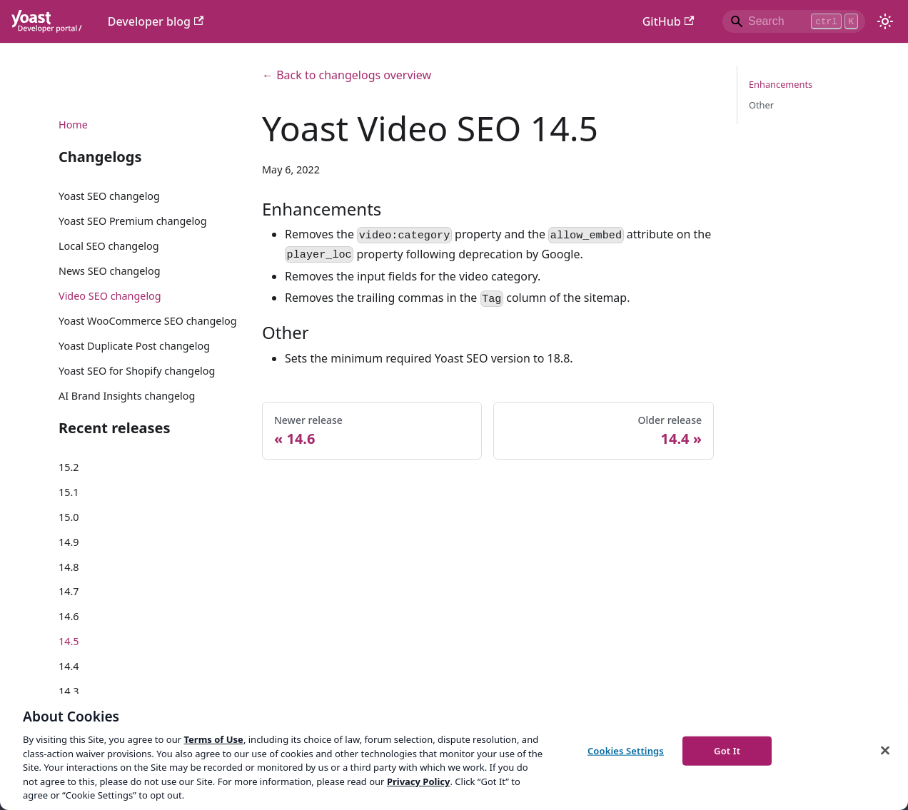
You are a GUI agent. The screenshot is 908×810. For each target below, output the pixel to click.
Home (73, 124)
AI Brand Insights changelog (127, 396)
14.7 (69, 591)
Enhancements (780, 84)
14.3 (69, 691)
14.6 (69, 616)
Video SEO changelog (110, 296)
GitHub (668, 21)
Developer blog (156, 21)
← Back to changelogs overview (346, 75)
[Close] (885, 750)
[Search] (793, 21)
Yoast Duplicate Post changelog (134, 346)
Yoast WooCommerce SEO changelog (148, 321)
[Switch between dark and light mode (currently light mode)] (885, 21)
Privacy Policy (418, 781)
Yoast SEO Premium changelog (133, 221)
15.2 (69, 467)
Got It (727, 750)
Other (761, 104)
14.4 (69, 666)
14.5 (69, 641)
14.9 (69, 542)
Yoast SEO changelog (109, 196)
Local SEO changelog (109, 246)
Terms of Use (213, 739)
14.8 (69, 567)
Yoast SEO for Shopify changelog (137, 371)
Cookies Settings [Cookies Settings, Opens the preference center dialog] (625, 750)
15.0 (69, 517)
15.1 (69, 492)
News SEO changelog (110, 271)
